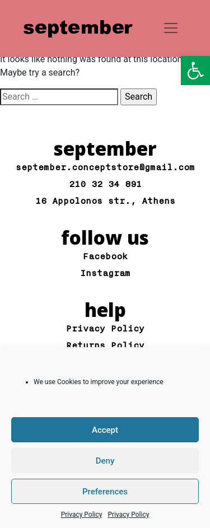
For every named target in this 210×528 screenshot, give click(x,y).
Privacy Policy (81, 514)
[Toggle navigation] (170, 28)
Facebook (105, 256)
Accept (105, 430)
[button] (195, 70)
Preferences (105, 492)
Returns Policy (105, 346)
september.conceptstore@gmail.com (105, 167)
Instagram (105, 273)
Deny (105, 461)
